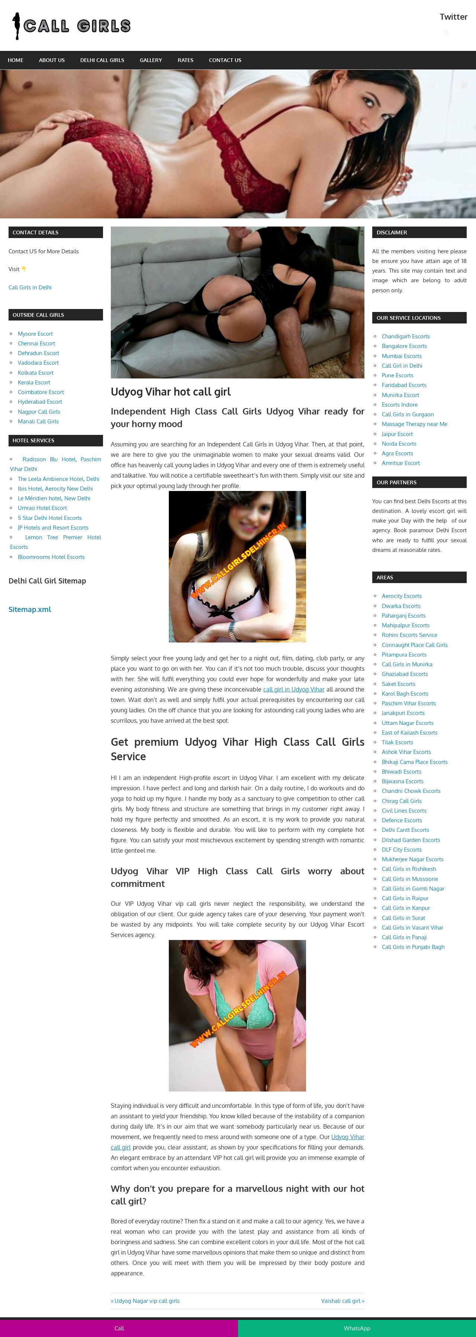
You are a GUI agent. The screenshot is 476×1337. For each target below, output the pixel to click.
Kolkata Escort (36, 372)
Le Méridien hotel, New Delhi (54, 498)
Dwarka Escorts (401, 605)
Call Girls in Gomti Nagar (413, 888)
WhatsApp (357, 1328)
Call (119, 1328)
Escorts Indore (400, 404)
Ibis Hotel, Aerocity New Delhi (55, 488)
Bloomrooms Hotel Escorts (51, 556)
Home (15, 60)
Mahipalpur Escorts (406, 625)
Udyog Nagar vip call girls (147, 1300)
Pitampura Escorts (404, 654)
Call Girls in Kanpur (406, 907)
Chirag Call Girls (402, 800)
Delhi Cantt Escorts (405, 829)
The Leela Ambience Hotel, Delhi (58, 478)
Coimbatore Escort (41, 392)
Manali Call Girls (38, 421)
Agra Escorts (397, 453)
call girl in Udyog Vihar (294, 689)
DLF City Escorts (402, 849)
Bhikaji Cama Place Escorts (415, 761)
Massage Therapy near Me (414, 423)
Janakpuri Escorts (403, 712)
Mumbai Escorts (402, 356)
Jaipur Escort (397, 433)
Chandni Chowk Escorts (411, 790)
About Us (52, 60)
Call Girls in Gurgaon (408, 414)
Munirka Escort (400, 395)
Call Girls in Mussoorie (410, 878)
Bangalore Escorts (404, 345)
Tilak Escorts (397, 742)
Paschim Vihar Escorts (409, 703)
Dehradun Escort (38, 353)
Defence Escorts (402, 820)
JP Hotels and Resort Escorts (53, 527)
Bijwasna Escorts (403, 781)
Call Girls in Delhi (30, 287)
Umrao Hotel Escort (42, 507)
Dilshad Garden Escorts (411, 839)
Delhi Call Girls (102, 60)
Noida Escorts (399, 443)
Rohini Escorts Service (409, 634)
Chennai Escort (36, 343)
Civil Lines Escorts (404, 810)
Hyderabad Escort (40, 401)
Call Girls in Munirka (407, 664)
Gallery (151, 60)
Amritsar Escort (401, 462)
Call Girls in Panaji (404, 937)
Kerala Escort (34, 382)
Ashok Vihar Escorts (406, 751)
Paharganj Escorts (404, 615)
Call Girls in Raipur (405, 898)
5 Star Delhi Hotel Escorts (50, 517)
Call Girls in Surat (403, 917)
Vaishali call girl (340, 1300)
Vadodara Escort (38, 362)
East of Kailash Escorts (410, 732)
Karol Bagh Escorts (405, 693)
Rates (185, 60)
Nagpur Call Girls (39, 411)
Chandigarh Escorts (406, 336)
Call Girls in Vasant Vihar (412, 927)
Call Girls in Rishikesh (409, 868)
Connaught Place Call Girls (415, 644)
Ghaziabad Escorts (405, 673)
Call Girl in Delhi (402, 365)
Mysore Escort (35, 333)
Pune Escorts (398, 375)
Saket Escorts (398, 683)
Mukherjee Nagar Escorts (413, 859)
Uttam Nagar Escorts (408, 722)
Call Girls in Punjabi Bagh (413, 946)
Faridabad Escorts (404, 384)
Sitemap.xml (30, 609)
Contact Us (225, 60)
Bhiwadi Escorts (401, 771)
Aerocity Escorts (402, 595)
